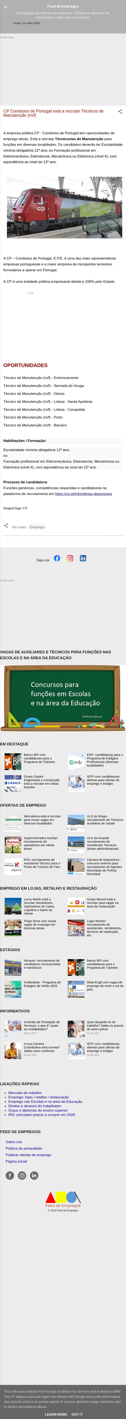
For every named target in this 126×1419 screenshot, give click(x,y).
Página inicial (16, 1161)
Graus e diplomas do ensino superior (38, 1110)
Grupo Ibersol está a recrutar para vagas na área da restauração (103, 902)
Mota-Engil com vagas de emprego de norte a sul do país (105, 985)
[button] (120, 112)
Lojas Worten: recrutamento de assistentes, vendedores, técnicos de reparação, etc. (104, 928)
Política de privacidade (24, 1148)
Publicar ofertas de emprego (28, 1155)
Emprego (37, 527)
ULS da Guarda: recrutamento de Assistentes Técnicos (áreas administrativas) (103, 843)
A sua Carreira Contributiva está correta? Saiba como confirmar (42, 1047)
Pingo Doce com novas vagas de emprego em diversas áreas (40, 924)
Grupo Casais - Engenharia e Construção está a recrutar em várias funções (42, 782)
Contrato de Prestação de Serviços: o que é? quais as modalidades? (42, 1025)
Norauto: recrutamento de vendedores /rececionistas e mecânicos (42, 964)
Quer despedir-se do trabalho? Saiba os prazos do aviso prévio (105, 1025)
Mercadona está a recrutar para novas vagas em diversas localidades (42, 819)
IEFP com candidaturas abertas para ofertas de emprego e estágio (103, 780)
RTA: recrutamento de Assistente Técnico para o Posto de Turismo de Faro (42, 863)
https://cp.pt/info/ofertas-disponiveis (83, 494)
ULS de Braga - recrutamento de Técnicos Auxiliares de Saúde (105, 819)
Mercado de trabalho (25, 1093)
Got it (77, 1414)
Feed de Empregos (63, 6)
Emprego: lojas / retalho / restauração (38, 1097)
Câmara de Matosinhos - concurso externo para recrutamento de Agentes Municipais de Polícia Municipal (104, 867)
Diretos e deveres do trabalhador (34, 1106)
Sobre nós (14, 1142)
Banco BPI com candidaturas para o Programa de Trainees (39, 758)
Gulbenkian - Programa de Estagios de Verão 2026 (42, 984)
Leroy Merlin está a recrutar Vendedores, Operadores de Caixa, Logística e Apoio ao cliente (39, 906)
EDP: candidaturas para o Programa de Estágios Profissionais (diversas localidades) (105, 760)
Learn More (56, 1414)
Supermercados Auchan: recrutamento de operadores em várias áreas (41, 843)
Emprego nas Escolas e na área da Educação (45, 1101)
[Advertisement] (63, 68)
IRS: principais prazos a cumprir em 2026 (41, 1115)
